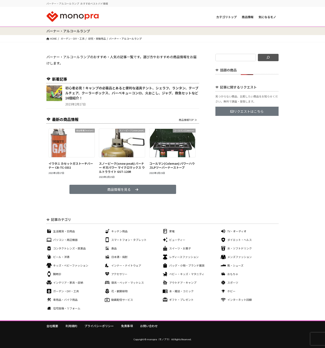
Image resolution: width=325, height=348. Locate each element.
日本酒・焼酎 (119, 257)
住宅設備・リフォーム (66, 308)
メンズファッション (239, 257)
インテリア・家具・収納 (68, 283)
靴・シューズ (235, 265)
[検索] (268, 57)
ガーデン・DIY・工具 (66, 291)
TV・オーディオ (236, 231)
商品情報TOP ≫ (188, 119)
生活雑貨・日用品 (64, 231)
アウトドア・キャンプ (182, 283)
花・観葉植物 (119, 291)
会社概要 (52, 326)
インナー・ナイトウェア (126, 265)
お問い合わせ (149, 326)
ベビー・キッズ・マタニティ (186, 274)
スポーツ (232, 283)
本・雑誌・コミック (181, 291)
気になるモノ (267, 17)
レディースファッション (184, 257)
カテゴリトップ (226, 17)
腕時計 (57, 274)
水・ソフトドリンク (239, 248)
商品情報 (247, 17)
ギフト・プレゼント (181, 300)
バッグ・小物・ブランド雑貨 (187, 265)
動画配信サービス (122, 300)
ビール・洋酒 (61, 257)
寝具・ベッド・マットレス (127, 283)
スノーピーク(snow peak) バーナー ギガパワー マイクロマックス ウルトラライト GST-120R (122, 167)
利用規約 (71, 326)
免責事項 (127, 326)
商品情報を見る (122, 189)
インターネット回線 (239, 300)
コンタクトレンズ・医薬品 (69, 248)
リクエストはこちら (247, 111)
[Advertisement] (247, 150)
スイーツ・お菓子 (180, 248)
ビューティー (177, 240)
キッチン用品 (119, 231)
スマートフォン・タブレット (129, 240)
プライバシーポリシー (99, 326)
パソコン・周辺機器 (65, 240)
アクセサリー (119, 274)
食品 (114, 248)
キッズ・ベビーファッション (70, 265)
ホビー (231, 291)
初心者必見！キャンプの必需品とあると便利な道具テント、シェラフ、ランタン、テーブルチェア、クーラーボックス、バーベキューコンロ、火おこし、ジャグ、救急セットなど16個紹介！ (131, 92)
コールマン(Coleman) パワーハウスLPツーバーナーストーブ (172, 165)
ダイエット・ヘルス (239, 240)
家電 (172, 231)
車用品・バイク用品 (65, 300)
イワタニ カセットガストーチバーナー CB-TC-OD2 (71, 165)
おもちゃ (232, 274)
